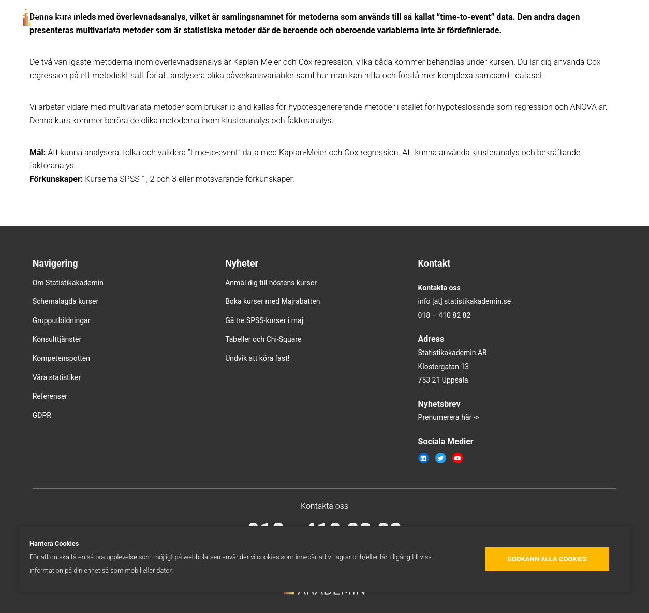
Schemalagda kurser (65, 301)
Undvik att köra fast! (257, 358)
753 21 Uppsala (443, 380)
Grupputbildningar (62, 320)
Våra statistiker (57, 377)
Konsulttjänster (57, 339)
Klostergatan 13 (443, 366)
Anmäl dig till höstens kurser (271, 283)
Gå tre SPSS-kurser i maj (264, 320)
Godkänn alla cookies (547, 559)
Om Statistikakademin (68, 283)
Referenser (50, 396)
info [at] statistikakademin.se (464, 301)
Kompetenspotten (61, 358)
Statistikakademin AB (452, 352)
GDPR (42, 415)
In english (136, 35)
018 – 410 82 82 (444, 315)
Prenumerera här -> (448, 417)
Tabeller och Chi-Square (263, 339)
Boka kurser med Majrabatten (272, 301)
